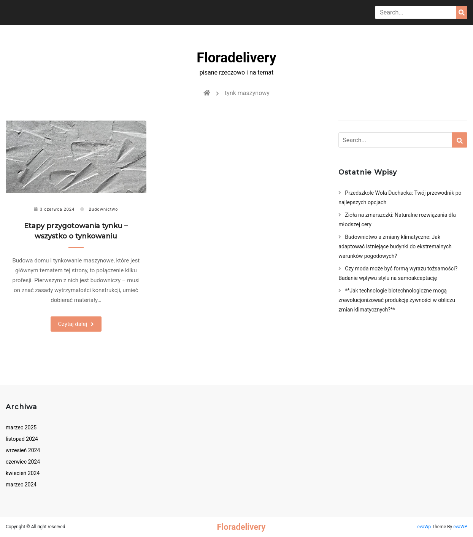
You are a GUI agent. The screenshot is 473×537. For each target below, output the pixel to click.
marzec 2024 (21, 484)
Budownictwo (103, 209)
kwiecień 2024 (23, 473)
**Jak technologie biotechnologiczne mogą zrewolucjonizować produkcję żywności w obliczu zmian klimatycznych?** (396, 300)
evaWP (460, 526)
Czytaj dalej (72, 324)
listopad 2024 (22, 439)
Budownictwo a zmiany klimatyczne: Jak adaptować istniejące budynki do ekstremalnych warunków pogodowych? (394, 246)
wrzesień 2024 (23, 450)
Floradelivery (236, 58)
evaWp (424, 526)
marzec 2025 (21, 427)
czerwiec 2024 (23, 462)
